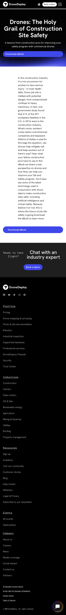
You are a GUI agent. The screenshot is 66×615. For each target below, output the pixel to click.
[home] (14, 4)
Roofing (7, 431)
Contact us (8, 569)
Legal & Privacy (11, 496)
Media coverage (11, 557)
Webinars (8, 490)
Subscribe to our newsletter (17, 502)
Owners (7, 389)
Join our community (13, 466)
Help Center (9, 484)
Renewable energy (12, 407)
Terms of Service (9, 600)
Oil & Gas (8, 401)
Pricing (6, 312)
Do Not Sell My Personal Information (16, 591)
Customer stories (12, 472)
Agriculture (8, 413)
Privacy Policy (8, 596)
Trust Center (9, 366)
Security (7, 360)
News (6, 551)
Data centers (9, 395)
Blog (5, 478)
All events (8, 518)
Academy (8, 460)
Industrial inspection (13, 336)
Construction (9, 383)
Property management (14, 437)
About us (7, 539)
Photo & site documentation (17, 324)
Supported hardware (13, 342)
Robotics (7, 330)
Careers (7, 545)
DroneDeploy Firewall (14, 354)
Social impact (10, 563)
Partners (7, 575)
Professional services (14, 348)
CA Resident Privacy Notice (13, 587)
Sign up (7, 454)
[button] (39, 4)
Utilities (6, 425)
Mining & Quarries (12, 419)
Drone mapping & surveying (17, 318)
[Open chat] (57, 606)
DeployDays (9, 525)
